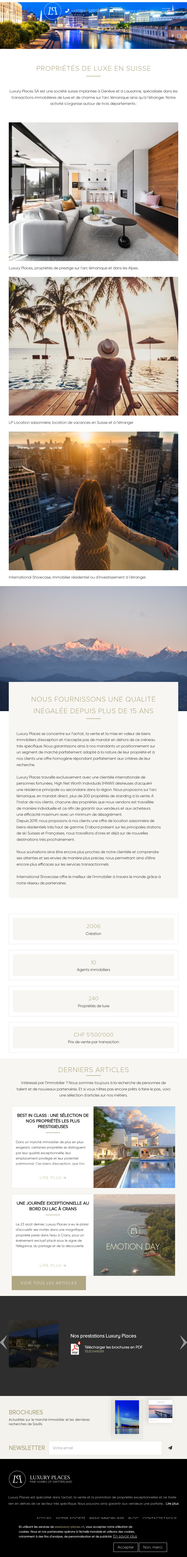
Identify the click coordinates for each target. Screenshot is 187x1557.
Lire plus (172, 1503)
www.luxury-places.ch (69, 1527)
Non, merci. (153, 1547)
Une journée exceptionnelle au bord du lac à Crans (53, 1206)
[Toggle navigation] (166, 11)
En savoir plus (125, 1536)
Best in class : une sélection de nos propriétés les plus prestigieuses (53, 1121)
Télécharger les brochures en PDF (124, 1349)
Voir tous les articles (49, 1283)
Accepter (126, 1547)
